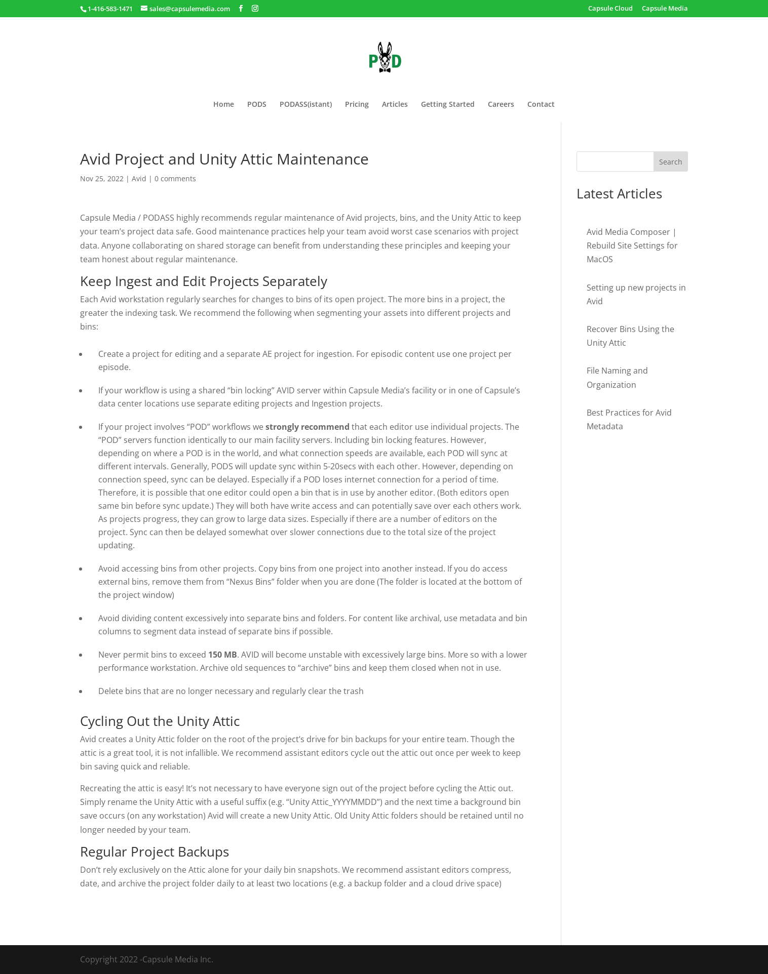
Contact (541, 105)
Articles (395, 105)
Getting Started (448, 105)
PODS (256, 105)
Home (223, 105)
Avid (139, 178)
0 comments (175, 178)
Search (670, 162)
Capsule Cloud (610, 9)
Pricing (357, 105)
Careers (501, 105)
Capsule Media (665, 9)
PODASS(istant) (306, 105)
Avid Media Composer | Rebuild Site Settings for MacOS (632, 245)
